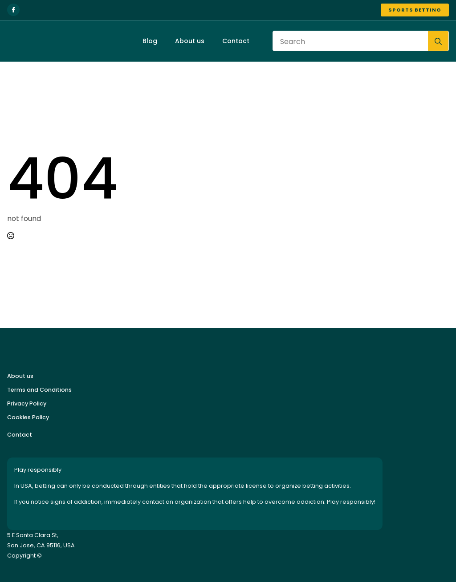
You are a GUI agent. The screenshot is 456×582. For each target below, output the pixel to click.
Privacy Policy (26, 403)
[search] (438, 41)
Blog (149, 40)
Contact (235, 40)
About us (189, 40)
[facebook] (13, 10)
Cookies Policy (28, 417)
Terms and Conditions (39, 389)
